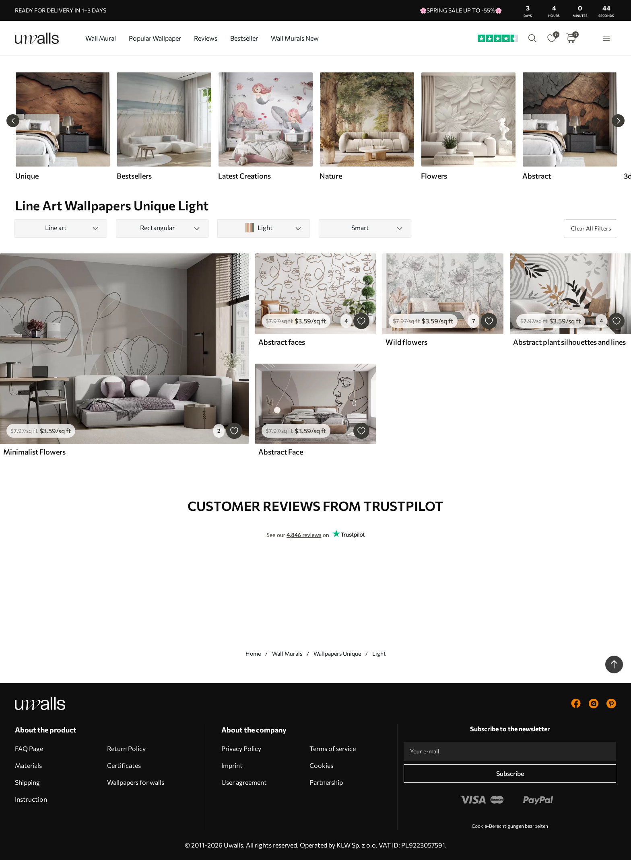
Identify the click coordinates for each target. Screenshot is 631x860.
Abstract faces (281, 341)
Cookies (321, 765)
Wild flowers (406, 341)
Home (253, 653)
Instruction (31, 799)
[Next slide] (618, 120)
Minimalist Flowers (34, 451)
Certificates (124, 765)
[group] (62, 126)
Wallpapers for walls (135, 782)
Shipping (27, 782)
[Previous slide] (12, 120)
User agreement (244, 782)
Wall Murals (287, 653)
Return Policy (126, 748)
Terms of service (332, 748)
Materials (28, 765)
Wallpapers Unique (337, 653)
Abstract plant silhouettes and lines (569, 341)
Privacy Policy (241, 748)
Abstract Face (280, 451)
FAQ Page (29, 748)
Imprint (232, 765)
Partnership (326, 782)
